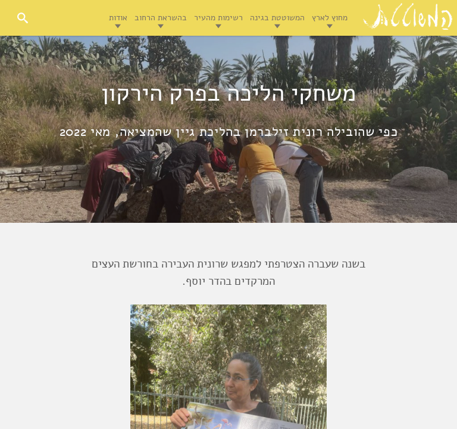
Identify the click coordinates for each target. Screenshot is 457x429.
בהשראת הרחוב (160, 17)
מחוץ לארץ (330, 17)
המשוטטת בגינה (277, 17)
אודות (118, 17)
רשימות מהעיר (218, 17)
